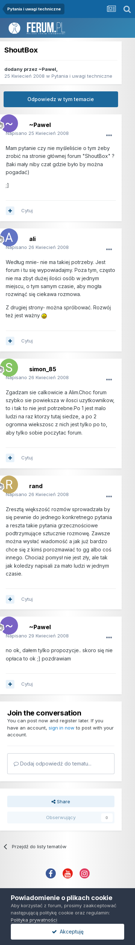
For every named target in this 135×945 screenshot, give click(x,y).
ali (32, 238)
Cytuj (27, 210)
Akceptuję (68, 931)
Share (60, 801)
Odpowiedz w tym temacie (60, 99)
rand (35, 486)
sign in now (62, 728)
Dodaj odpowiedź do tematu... (52, 763)
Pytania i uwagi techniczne (81, 76)
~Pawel (47, 69)
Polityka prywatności (34, 920)
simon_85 (42, 369)
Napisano (37, 133)
